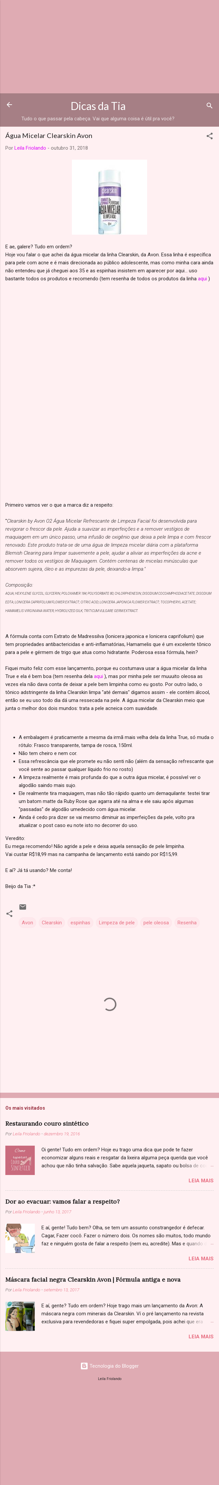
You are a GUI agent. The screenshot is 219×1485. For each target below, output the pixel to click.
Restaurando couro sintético (47, 1123)
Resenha (187, 923)
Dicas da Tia (98, 105)
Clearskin (52, 923)
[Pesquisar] (210, 107)
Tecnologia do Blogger (109, 1366)
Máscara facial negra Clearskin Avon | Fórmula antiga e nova (93, 1279)
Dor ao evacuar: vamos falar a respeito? (62, 1201)
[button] (210, 137)
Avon (27, 923)
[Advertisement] (109, 46)
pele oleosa (156, 923)
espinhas (80, 923)
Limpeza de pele (117, 923)
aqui (202, 279)
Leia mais (201, 1181)
